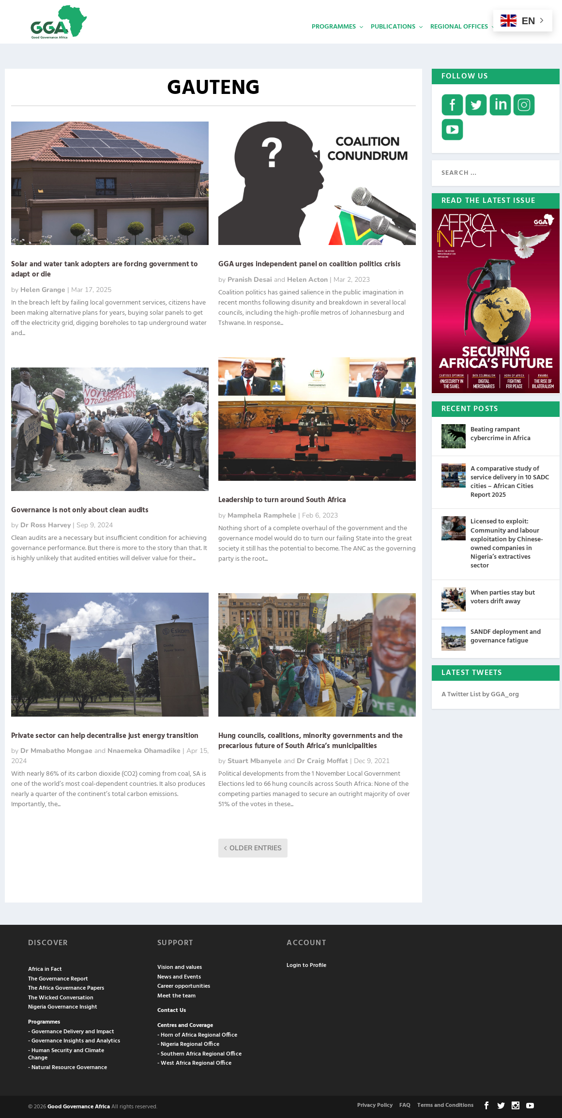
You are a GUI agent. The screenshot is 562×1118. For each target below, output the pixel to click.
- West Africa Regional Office (194, 1062)
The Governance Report (58, 978)
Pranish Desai (250, 278)
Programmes (334, 41)
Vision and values (179, 966)
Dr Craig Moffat (322, 760)
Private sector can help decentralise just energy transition (104, 735)
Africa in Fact (45, 968)
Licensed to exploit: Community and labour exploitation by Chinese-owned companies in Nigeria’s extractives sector (507, 542)
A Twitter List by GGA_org (480, 693)
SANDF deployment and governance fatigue (506, 635)
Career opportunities (183, 985)
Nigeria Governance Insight (62, 1006)
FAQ (404, 1104)
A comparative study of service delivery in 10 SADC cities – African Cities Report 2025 (510, 481)
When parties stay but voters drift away (503, 596)
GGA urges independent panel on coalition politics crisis (309, 263)
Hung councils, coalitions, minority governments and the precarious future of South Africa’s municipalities (310, 740)
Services (517, 41)
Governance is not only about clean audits (80, 509)
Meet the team (176, 995)
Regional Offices (459, 41)
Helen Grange (42, 288)
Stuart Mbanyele (255, 760)
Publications (393, 41)
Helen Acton (307, 278)
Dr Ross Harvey (45, 524)
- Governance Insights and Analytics (74, 1040)
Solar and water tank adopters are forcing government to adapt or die (104, 268)
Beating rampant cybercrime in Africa (501, 433)
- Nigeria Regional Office (188, 1043)
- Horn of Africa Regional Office (197, 1034)
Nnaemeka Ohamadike (144, 749)
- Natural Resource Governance (67, 1067)
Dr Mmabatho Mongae (56, 749)
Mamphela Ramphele (262, 514)
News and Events (179, 976)
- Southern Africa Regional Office (199, 1053)
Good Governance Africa (78, 1106)
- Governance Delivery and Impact (71, 1031)
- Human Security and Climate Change (66, 1053)
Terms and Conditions (445, 1104)
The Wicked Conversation (60, 997)
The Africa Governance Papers (66, 987)
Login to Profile (306, 964)
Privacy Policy (375, 1104)
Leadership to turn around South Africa (282, 499)
